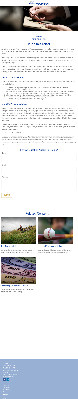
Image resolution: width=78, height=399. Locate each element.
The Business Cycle (9, 246)
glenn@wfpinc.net (8, 376)
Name (4, 153)
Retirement (6, 387)
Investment (6, 390)
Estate (5, 392)
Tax (4, 396)
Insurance (6, 394)
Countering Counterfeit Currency (14, 286)
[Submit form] (7, 195)
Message (5, 177)
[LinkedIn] (7, 379)
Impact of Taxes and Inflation (50, 246)
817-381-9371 (11, 366)
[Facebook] (4, 379)
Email (4, 165)
